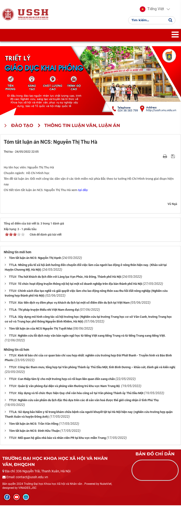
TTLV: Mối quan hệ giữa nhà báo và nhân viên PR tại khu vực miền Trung (57, 438)
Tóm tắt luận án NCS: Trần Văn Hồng (33, 424)
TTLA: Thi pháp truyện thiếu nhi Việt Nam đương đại (44, 310)
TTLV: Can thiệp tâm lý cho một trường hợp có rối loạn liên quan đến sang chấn (62, 379)
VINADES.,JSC (27, 488)
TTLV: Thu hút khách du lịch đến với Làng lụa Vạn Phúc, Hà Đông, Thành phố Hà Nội (65, 277)
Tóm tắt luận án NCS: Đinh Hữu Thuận (34, 431)
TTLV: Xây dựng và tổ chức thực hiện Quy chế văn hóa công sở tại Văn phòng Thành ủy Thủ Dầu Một (76, 393)
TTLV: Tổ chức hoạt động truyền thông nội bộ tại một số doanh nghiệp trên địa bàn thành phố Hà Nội (75, 284)
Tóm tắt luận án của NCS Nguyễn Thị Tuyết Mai (40, 329)
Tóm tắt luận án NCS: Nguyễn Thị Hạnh (35, 258)
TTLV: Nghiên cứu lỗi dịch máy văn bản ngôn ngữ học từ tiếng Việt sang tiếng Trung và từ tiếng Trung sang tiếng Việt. (87, 336)
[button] (152, 9)
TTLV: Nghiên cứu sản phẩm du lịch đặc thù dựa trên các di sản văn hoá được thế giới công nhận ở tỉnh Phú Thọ (84, 400)
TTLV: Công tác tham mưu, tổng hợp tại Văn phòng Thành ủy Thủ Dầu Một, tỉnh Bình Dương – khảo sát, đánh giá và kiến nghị (92, 367)
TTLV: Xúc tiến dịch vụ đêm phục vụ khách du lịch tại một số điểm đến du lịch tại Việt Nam (69, 303)
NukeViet (105, 484)
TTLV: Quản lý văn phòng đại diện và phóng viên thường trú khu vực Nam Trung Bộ (64, 386)
